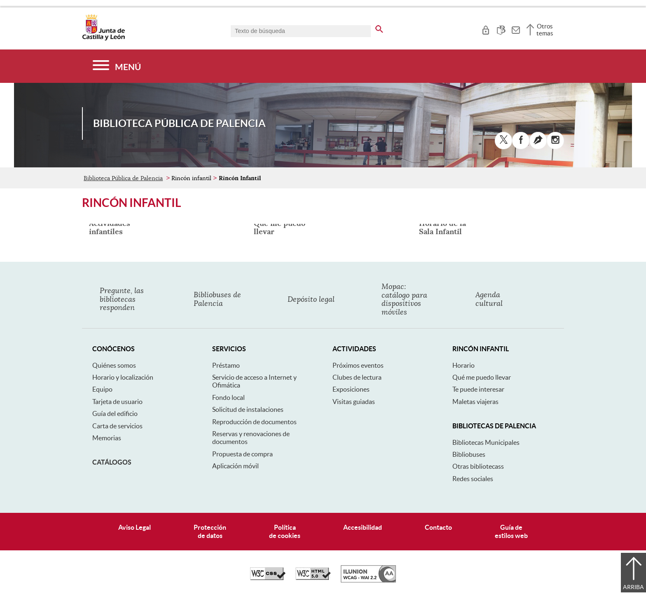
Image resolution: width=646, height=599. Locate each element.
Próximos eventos (358, 365)
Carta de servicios (117, 426)
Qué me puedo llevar (481, 377)
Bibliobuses (468, 454)
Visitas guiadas (353, 401)
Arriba (633, 587)
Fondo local (228, 397)
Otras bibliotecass (478, 466)
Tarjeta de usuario (117, 401)
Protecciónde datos (210, 531)
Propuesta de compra (242, 454)
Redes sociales (472, 478)
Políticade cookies (284, 531)
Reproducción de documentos (254, 421)
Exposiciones (351, 389)
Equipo (102, 389)
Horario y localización (122, 377)
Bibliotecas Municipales (486, 442)
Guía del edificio (115, 413)
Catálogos (111, 462)
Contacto (438, 527)
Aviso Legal (134, 527)
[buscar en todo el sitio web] (379, 27)
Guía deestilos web (511, 531)
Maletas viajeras (475, 401)
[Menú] (117, 66)
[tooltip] (485, 29)
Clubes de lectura (357, 377)
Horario (463, 365)
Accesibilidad (362, 527)
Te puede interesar (478, 389)
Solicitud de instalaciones (247, 409)
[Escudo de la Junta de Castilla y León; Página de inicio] (103, 39)
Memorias (106, 438)
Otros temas (544, 30)
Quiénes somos (114, 365)
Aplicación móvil (235, 466)
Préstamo (226, 365)
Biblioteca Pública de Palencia (123, 178)
